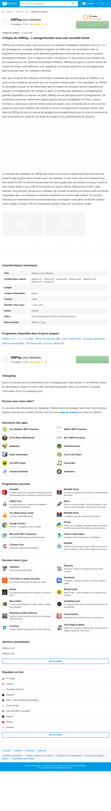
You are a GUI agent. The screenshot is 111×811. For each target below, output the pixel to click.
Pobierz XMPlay (69, 339)
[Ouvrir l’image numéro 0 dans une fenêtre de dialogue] (22, 223)
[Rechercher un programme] (73, 3)
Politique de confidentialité (68, 755)
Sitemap (42, 750)
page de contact (69, 412)
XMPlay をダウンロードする (15, 339)
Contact (17, 750)
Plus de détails (55, 661)
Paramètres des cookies (23, 758)
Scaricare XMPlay (51, 343)
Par (16, 24)
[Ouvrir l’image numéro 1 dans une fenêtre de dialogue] (65, 223)
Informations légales (94, 755)
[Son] (27, 12)
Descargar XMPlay (91, 339)
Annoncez (30, 750)
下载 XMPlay (31, 343)
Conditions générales (12, 755)
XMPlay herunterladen (45, 339)
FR (104, 3)
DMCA (5, 758)
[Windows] (10, 12)
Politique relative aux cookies (39, 755)
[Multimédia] (19, 12)
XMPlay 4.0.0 (8, 648)
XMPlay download (10, 343)
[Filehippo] (9, 3)
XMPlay (26, 19)
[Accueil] (3, 12)
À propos (6, 750)
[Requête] (49, 3)
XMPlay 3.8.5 (8, 654)
